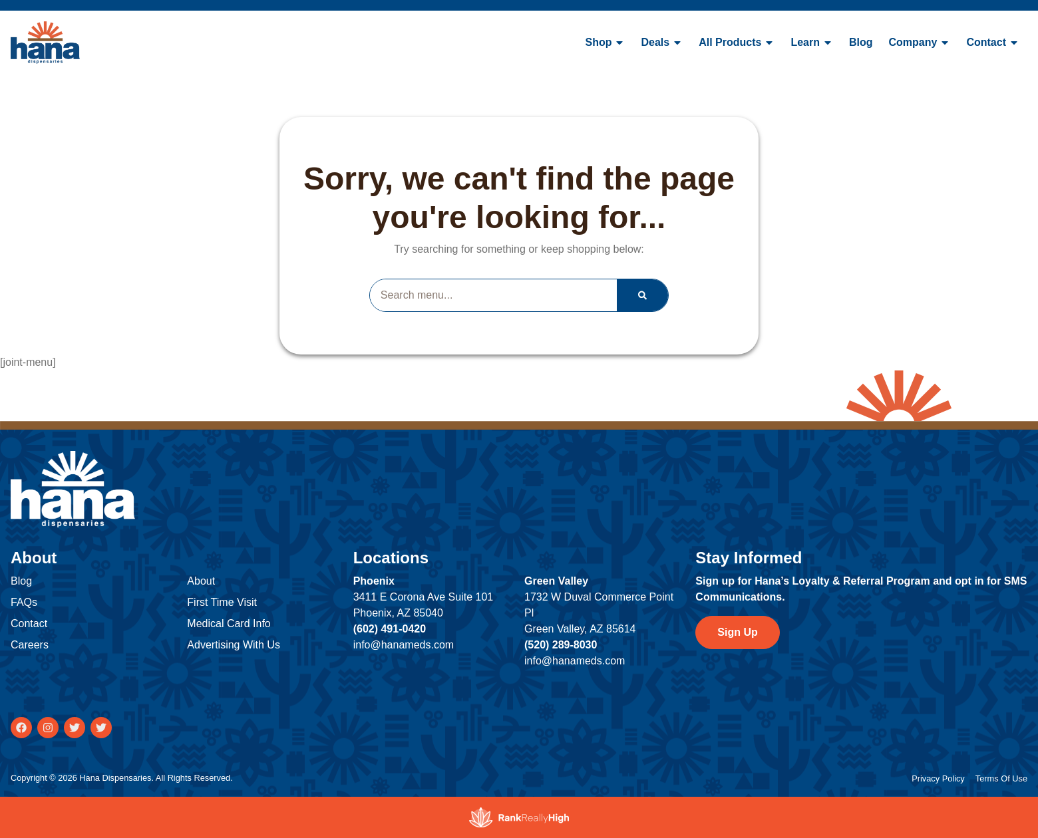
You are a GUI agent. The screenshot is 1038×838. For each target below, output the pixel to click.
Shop (605, 42)
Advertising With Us (233, 644)
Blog (861, 42)
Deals (662, 42)
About (201, 581)
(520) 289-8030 (560, 644)
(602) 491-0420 (389, 628)
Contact (992, 42)
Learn (811, 42)
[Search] (642, 295)
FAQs (24, 602)
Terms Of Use (1001, 778)
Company (920, 42)
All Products (737, 42)
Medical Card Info (228, 623)
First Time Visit (222, 602)
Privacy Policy (938, 778)
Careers (30, 644)
